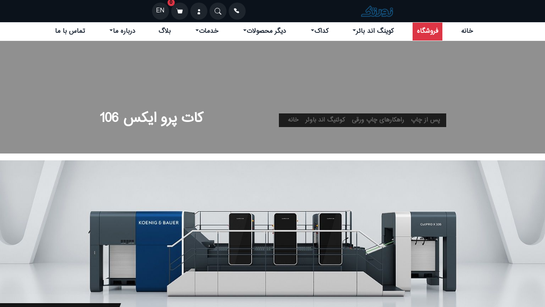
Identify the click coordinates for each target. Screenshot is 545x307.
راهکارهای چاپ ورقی (378, 120)
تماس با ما (70, 31)
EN (160, 11)
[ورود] (198, 11)
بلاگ (164, 31)
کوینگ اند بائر (374, 31)
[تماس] (237, 11)
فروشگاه (427, 31)
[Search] (218, 11)
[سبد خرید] (179, 11)
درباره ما (124, 31)
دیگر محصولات (266, 31)
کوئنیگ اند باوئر (325, 120)
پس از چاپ (425, 120)
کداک (321, 31)
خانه (467, 31)
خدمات (208, 31)
